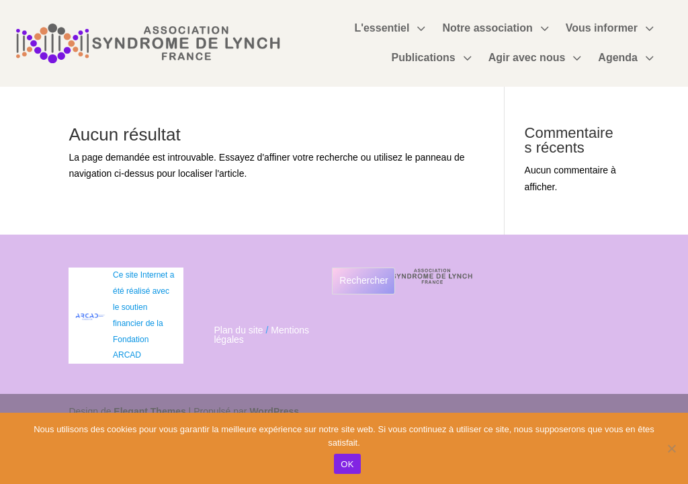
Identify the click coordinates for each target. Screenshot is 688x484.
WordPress (274, 411)
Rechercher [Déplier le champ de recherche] (363, 280)
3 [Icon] (421, 28)
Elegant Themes (149, 411)
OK (347, 464)
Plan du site (238, 330)
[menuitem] (391, 28)
